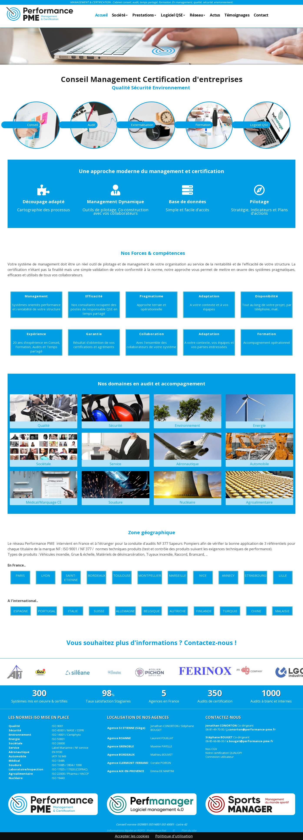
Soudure (115, 488)
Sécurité (115, 411)
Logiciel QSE (173, 15)
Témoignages (236, 15)
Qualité (43, 411)
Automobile (259, 449)
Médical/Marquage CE (43, 488)
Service (115, 449)
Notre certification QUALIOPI (223, 753)
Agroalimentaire (259, 488)
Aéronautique (187, 449)
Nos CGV (211, 749)
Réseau (197, 15)
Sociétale (43, 449)
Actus (215, 15)
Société (120, 15)
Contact (261, 15)
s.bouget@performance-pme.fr (250, 741)
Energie (259, 411)
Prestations (144, 15)
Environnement (187, 411)
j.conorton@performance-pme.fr (251, 729)
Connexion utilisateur (219, 757)
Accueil (101, 15)
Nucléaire (187, 488)
